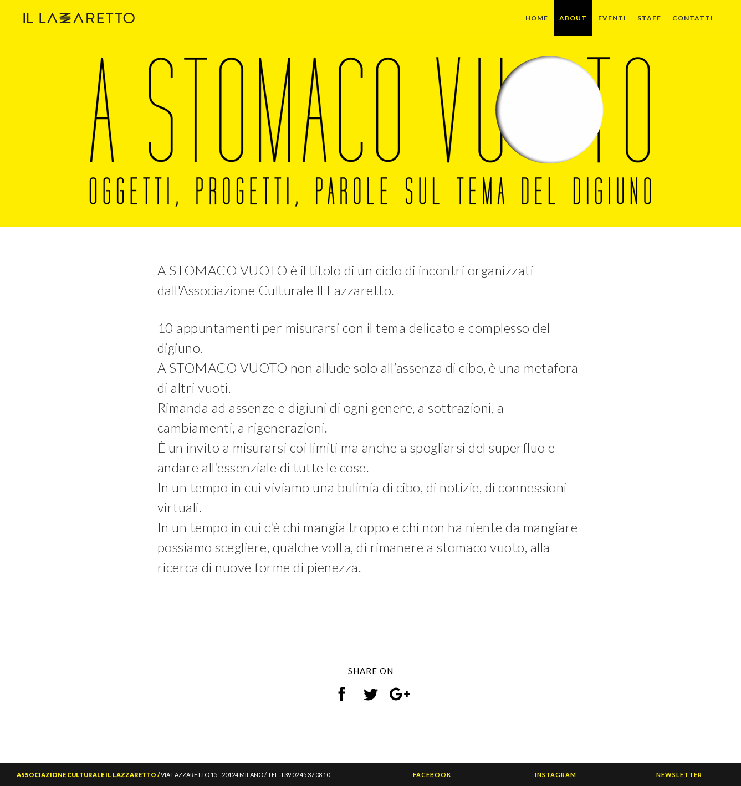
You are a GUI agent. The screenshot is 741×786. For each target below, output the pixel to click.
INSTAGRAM (555, 774)
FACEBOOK (432, 774)
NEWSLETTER (679, 774)
